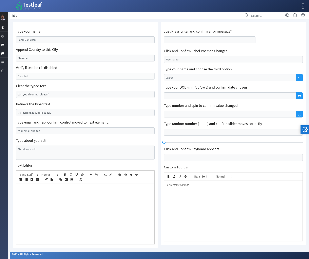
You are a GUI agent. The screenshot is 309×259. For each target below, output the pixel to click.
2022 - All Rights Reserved (27, 254)
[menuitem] (5, 27)
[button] (29, 174)
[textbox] (85, 39)
